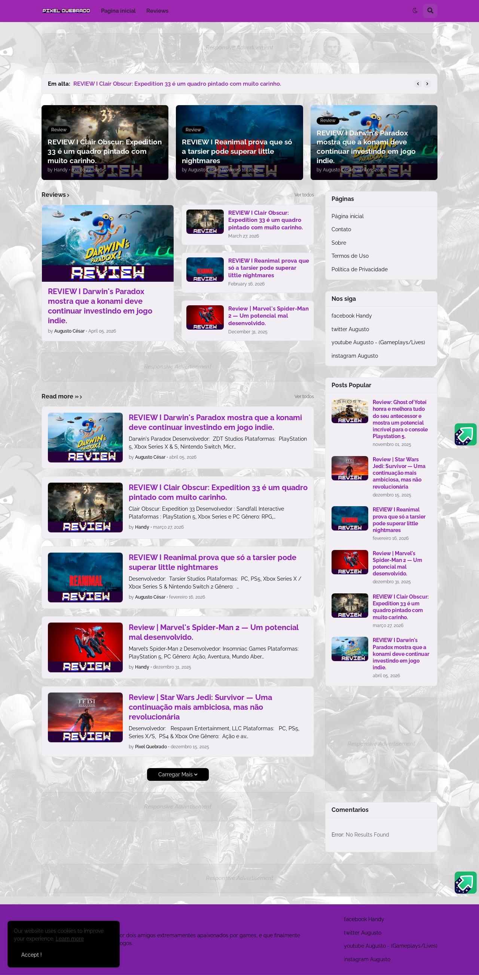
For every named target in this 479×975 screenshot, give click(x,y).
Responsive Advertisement (239, 47)
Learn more (70, 939)
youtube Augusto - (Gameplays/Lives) (378, 342)
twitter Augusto (350, 329)
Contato (341, 229)
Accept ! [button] (31, 955)
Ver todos (304, 195)
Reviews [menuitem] (157, 10)
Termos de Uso (350, 256)
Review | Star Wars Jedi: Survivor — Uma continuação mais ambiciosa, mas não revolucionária (200, 707)
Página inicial (348, 216)
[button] (415, 11)
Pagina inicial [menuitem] (118, 10)
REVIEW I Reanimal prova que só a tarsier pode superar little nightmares (268, 268)
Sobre (339, 243)
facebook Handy (352, 316)
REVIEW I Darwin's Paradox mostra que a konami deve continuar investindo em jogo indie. (100, 306)
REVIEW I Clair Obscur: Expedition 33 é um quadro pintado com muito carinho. (177, 83)
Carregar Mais (175, 774)
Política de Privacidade (360, 269)
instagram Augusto (355, 356)
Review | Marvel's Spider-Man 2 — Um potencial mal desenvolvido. (268, 316)
